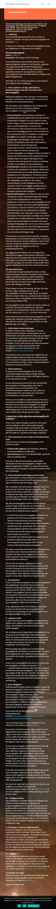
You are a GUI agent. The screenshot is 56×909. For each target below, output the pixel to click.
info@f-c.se (16, 55)
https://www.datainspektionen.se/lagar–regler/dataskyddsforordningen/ (25, 717)
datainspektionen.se (17, 31)
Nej (24, 906)
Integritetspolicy (34, 906)
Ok (19, 906)
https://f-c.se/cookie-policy (22, 350)
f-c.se (16, 42)
